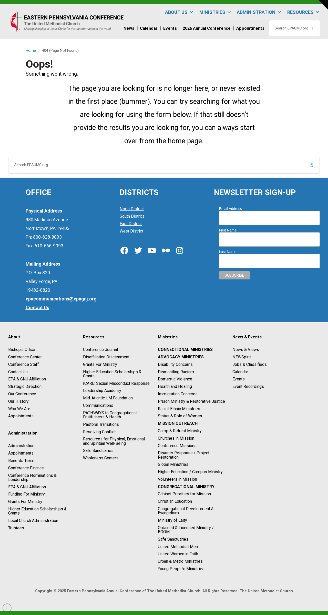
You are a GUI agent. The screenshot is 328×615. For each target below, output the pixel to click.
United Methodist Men (178, 546)
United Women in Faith (178, 554)
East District (131, 223)
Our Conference (22, 393)
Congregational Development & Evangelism (186, 510)
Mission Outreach (178, 423)
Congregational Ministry (186, 486)
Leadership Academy (102, 390)
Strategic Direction (25, 386)
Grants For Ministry (25, 501)
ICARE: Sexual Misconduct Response (116, 383)
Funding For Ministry (26, 494)
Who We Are (19, 408)
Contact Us (18, 371)
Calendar (240, 371)
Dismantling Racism (176, 371)
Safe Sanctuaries (98, 450)
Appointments (21, 416)
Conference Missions (177, 445)
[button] (323, 5)
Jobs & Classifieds (249, 364)
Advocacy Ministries (181, 357)
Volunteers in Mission (177, 479)
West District (131, 231)
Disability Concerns (175, 364)
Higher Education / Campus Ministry (190, 471)
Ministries (215, 12)
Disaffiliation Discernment (106, 357)
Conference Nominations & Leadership (32, 477)
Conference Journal (100, 349)
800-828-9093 (47, 237)
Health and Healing (175, 386)
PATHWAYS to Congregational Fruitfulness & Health (110, 414)
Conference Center (25, 357)
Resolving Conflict (99, 431)
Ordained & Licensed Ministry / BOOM (186, 529)
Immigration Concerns (178, 393)
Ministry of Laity (172, 520)
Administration (259, 12)
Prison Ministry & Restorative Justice (191, 401)
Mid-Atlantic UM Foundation (108, 398)
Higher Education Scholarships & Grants (37, 511)
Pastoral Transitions (101, 424)
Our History (18, 401)
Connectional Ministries (185, 349)
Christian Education (175, 501)
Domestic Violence (175, 379)
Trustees (16, 528)
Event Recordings (248, 386)
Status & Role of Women (180, 416)
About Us (179, 12)
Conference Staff (23, 364)
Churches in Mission (176, 438)
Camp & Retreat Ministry (180, 430)
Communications (98, 405)
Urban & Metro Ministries (180, 561)
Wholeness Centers (100, 458)
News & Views (245, 349)
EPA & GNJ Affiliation (27, 379)
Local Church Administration (33, 520)
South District (132, 216)
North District (132, 209)
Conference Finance (26, 468)
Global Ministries (173, 464)
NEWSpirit (241, 357)
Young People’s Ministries (181, 568)
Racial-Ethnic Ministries (179, 408)
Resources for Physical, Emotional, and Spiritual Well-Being (114, 441)
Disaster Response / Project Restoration (183, 455)
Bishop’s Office (21, 349)
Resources (303, 12)
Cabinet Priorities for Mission (184, 494)
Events (238, 379)
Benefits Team (21, 460)
